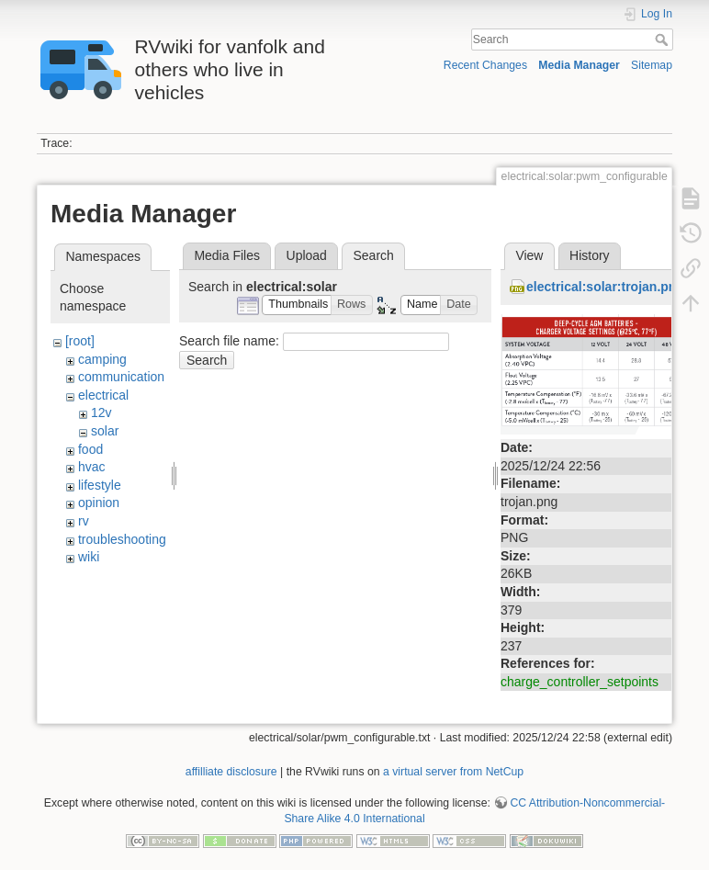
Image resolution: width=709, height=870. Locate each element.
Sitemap (651, 65)
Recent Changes (485, 65)
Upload (307, 255)
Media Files (227, 255)
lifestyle (99, 485)
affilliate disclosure (231, 771)
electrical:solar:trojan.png (605, 286)
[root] (80, 340)
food (90, 449)
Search (663, 39)
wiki (88, 556)
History (589, 255)
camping (102, 359)
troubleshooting (122, 539)
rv (83, 521)
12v (101, 412)
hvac (92, 466)
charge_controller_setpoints (579, 681)
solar (104, 431)
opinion (98, 502)
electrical (103, 395)
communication (121, 376)
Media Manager (579, 65)
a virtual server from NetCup (453, 771)
